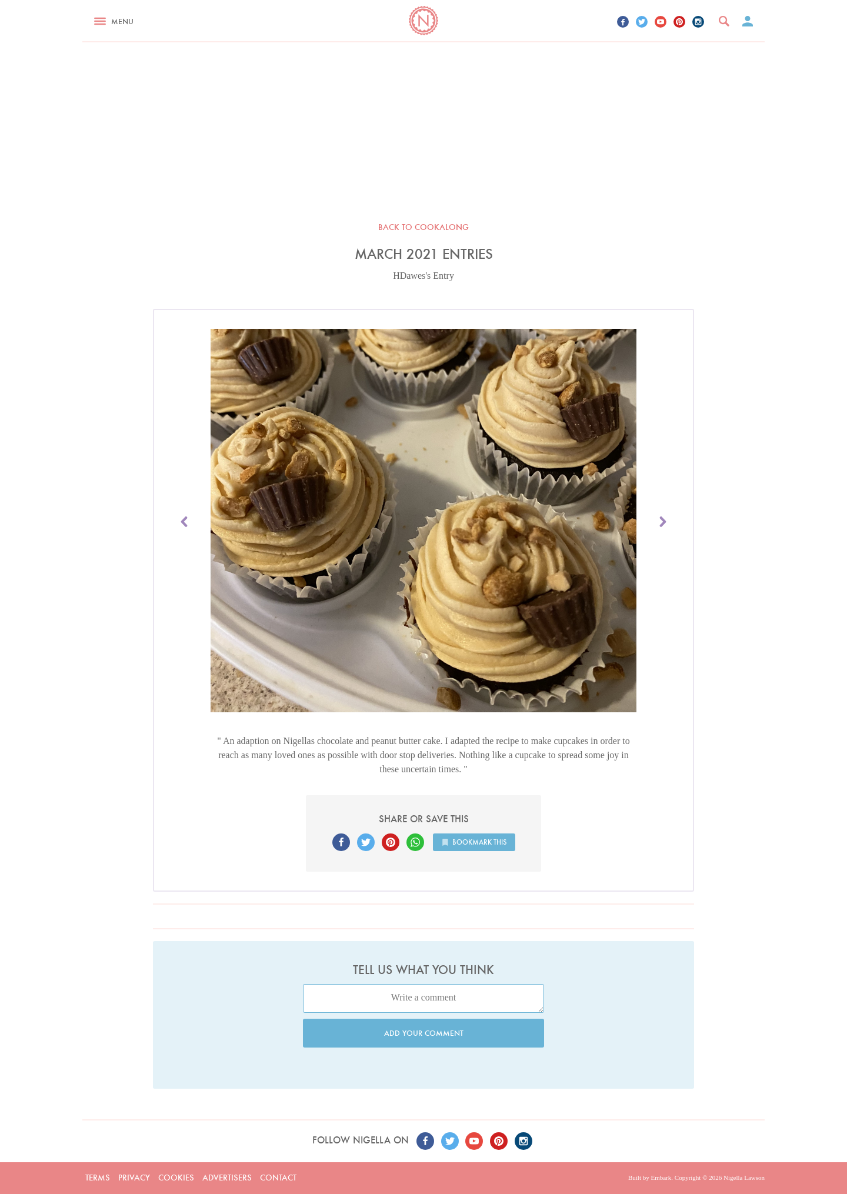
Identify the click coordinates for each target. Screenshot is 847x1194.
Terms (97, 1177)
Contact (278, 1177)
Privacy (134, 1177)
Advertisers (227, 1177)
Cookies (176, 1177)
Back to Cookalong (423, 227)
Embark (661, 1177)
